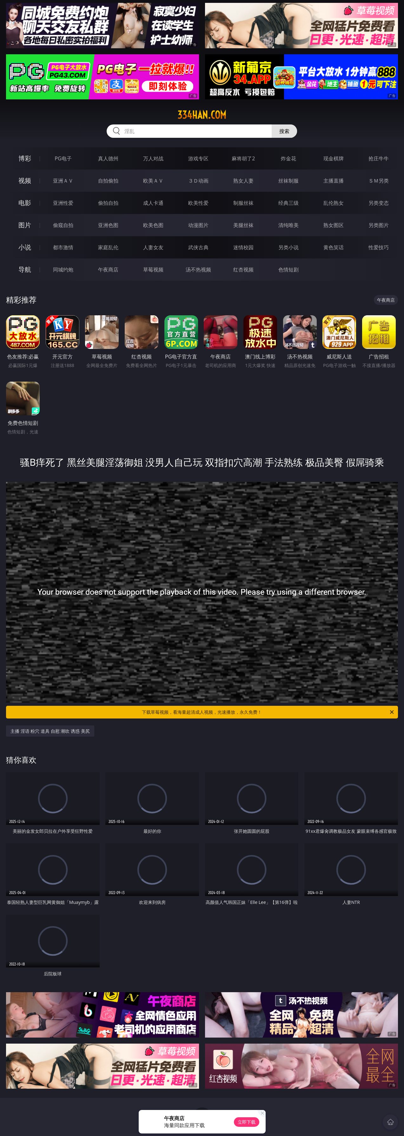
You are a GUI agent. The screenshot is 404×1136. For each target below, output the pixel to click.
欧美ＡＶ (153, 180)
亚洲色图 (108, 225)
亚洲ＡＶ (63, 180)
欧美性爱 (198, 202)
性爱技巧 (378, 247)
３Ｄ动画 (198, 180)
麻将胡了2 (243, 158)
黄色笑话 (333, 247)
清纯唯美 (288, 225)
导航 (24, 269)
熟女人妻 (243, 180)
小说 (24, 247)
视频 (24, 180)
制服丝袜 (243, 202)
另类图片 (378, 225)
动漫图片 (198, 225)
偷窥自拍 (63, 225)
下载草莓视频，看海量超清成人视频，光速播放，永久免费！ (268, 712)
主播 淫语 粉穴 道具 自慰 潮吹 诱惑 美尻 (49, 731)
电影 (24, 202)
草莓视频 (153, 269)
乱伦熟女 (333, 202)
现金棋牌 (333, 158)
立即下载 (246, 1122)
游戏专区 (198, 158)
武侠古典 (198, 247)
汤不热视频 (198, 269)
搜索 (284, 131)
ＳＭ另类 (378, 180)
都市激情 (63, 247)
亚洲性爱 (63, 202)
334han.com (201, 115)
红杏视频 (243, 269)
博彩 (24, 158)
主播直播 (333, 180)
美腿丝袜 (243, 225)
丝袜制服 (288, 180)
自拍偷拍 (108, 180)
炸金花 (288, 158)
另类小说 (288, 247)
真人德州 (108, 158)
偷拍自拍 (108, 202)
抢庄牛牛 (378, 158)
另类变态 (378, 202)
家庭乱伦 (108, 247)
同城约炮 (63, 269)
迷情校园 (243, 247)
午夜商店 (108, 269)
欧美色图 (153, 225)
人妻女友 (153, 247)
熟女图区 (333, 225)
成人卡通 (153, 202)
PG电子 (63, 158)
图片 (24, 225)
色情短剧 (288, 269)
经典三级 (288, 202)
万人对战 (153, 158)
